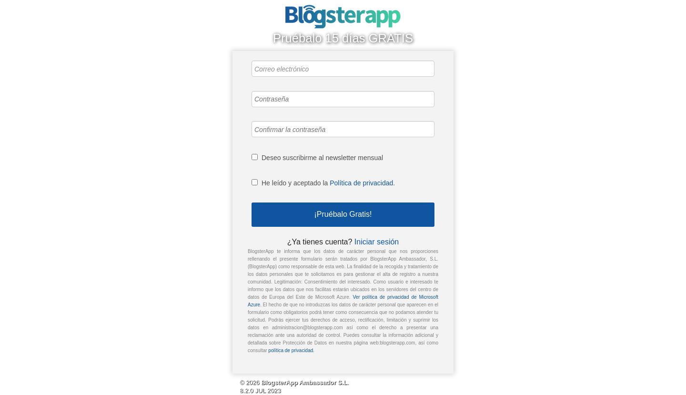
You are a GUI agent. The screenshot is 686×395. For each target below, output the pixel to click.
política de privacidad (290, 350)
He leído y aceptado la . (328, 183)
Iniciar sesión (376, 242)
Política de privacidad (361, 183)
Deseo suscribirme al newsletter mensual (322, 158)
